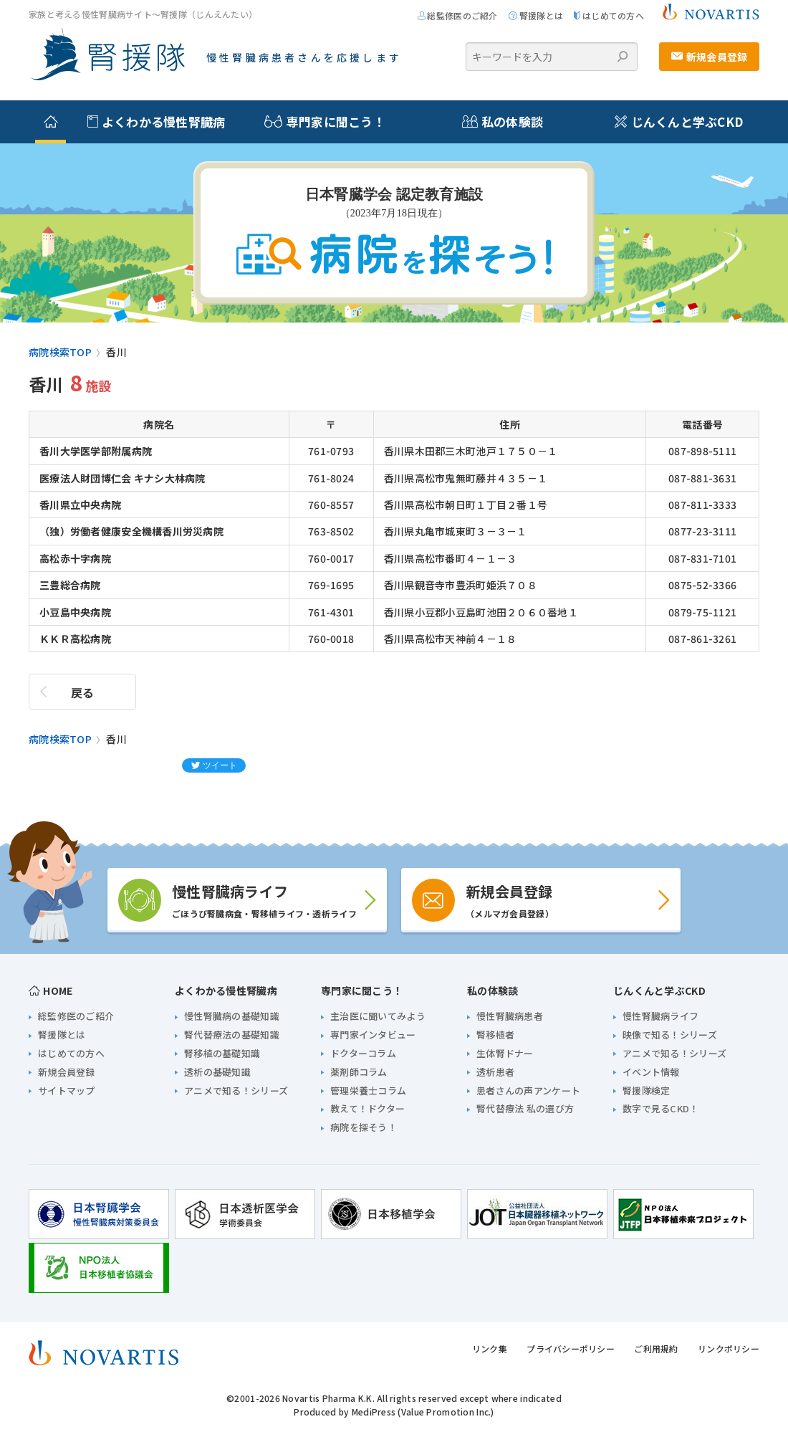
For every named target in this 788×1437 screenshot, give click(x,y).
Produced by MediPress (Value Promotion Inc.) (394, 1411)
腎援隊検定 (646, 1090)
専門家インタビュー (373, 1034)
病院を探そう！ (363, 1127)
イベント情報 (651, 1072)
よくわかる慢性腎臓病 (156, 121)
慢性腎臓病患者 (509, 1016)
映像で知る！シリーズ (670, 1034)
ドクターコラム (363, 1053)
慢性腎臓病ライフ (660, 1016)
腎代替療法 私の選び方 (525, 1108)
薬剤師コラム (359, 1072)
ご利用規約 (656, 1348)
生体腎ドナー (505, 1053)
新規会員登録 (709, 56)
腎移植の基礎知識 (222, 1053)
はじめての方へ (609, 15)
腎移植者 (495, 1034)
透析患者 (495, 1072)
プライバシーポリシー (571, 1348)
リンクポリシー (728, 1348)
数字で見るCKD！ (661, 1108)
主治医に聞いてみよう (378, 1016)
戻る (83, 692)
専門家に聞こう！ (317, 121)
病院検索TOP (60, 352)
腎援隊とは (536, 15)
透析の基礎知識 (217, 1072)
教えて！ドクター (367, 1108)
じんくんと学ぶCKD (679, 121)
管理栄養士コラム (368, 1090)
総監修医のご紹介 (458, 15)
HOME (51, 990)
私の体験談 (496, 121)
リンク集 (489, 1348)
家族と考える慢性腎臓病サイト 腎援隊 (107, 54)
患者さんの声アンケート (528, 1090)
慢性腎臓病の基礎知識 (231, 1016)
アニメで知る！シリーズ (236, 1090)
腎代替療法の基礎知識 (231, 1034)
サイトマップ (66, 1090)
